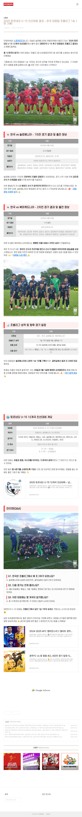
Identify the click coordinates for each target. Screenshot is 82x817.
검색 (19, 800)
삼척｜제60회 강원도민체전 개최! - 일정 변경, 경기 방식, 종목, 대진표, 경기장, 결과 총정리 (31, 734)
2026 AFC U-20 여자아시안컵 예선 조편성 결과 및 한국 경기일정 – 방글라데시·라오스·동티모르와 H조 (34, 725)
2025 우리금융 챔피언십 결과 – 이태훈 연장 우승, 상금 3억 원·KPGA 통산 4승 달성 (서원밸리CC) (32, 737)
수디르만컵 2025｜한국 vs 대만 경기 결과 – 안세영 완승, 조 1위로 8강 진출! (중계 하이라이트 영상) (33, 728)
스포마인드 (18, 41)
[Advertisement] (41, 395)
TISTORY (41, 814)
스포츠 (7, 722)
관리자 (48, 814)
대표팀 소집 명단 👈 (21, 255)
